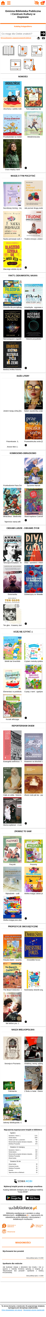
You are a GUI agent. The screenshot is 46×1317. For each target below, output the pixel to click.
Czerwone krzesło (14, 1166)
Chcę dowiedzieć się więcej (12, 1310)
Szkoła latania (12, 1137)
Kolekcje (28, 38)
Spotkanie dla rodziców (12, 1263)
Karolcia (11, 1170)
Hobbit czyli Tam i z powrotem (17, 1139)
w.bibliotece (22, 1215)
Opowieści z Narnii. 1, (15, 1135)
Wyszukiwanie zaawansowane (12, 38)
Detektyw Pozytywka (14, 1144)
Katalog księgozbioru (23, 26)
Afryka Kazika (12, 1158)
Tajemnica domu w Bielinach (16, 1172)
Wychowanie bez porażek (13, 1251)
